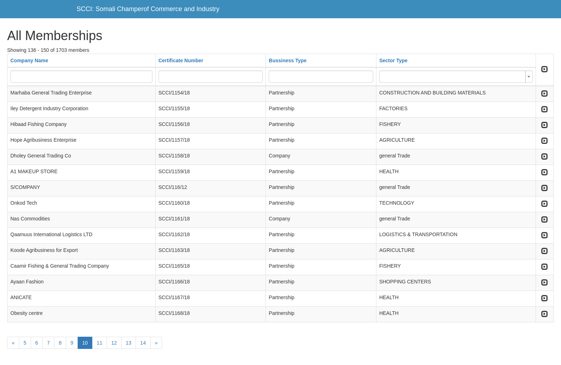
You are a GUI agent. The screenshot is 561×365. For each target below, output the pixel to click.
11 (99, 343)
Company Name (29, 60)
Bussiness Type (288, 60)
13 (129, 343)
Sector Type (393, 60)
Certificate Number (180, 60)
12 (114, 343)
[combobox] (456, 76)
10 (85, 343)
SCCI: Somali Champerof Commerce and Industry (148, 9)
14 (143, 343)
